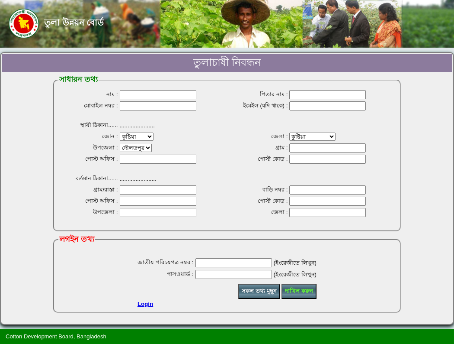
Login (145, 304)
